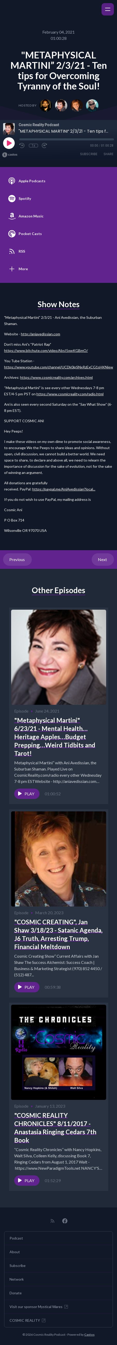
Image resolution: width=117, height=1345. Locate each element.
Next (103, 559)
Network (17, 1279)
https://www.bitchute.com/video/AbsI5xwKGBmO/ (46, 350)
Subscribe (88, 154)
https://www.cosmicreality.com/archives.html (56, 377)
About (15, 1252)
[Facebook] (65, 1221)
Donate (16, 1293)
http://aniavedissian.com (40, 334)
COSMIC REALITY (28, 1320)
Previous (17, 559)
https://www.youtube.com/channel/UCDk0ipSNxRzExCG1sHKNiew (58, 367)
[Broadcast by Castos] (9, 154)
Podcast (16, 1238)
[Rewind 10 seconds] (22, 145)
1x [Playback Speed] (33, 145)
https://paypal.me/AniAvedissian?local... (63, 489)
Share (108, 154)
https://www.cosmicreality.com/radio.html (70, 394)
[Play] (8, 143)
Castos (89, 1334)
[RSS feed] (52, 1221)
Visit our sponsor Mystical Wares (39, 1306)
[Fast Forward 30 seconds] (45, 145)
